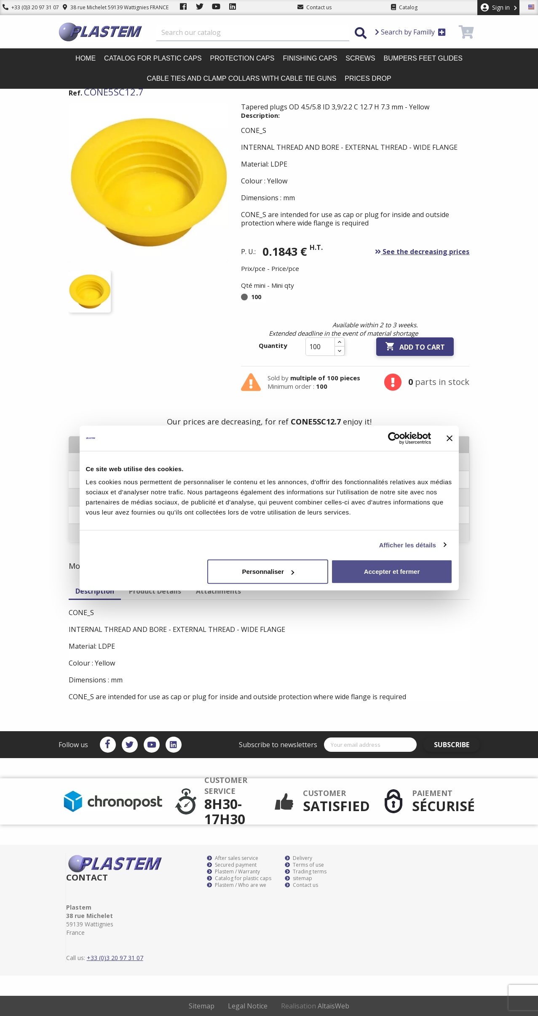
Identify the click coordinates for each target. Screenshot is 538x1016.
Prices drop (368, 78)
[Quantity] (320, 346)
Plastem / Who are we (236, 885)
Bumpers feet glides (423, 58)
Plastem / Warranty (233, 871)
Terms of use (304, 865)
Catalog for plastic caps (152, 58)
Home (85, 58)
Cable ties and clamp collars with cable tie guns (241, 78)
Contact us (301, 885)
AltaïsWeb (333, 1006)
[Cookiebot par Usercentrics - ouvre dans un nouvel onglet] (394, 438)
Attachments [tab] (218, 591)
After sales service (232, 858)
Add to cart (415, 346)
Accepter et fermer (392, 571)
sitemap (298, 878)
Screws (360, 58)
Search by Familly (410, 32)
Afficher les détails (407, 544)
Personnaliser (268, 571)
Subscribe (456, 744)
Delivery (298, 858)
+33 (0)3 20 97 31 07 (28, 7)
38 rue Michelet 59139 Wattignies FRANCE (110, 7)
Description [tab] (94, 591)
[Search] (252, 32)
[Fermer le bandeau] (449, 438)
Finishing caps (310, 58)
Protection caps (242, 58)
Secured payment (232, 865)
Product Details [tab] (155, 591)
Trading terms (306, 871)
